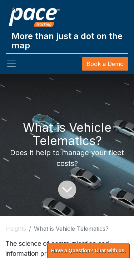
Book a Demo (105, 63)
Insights (15, 228)
